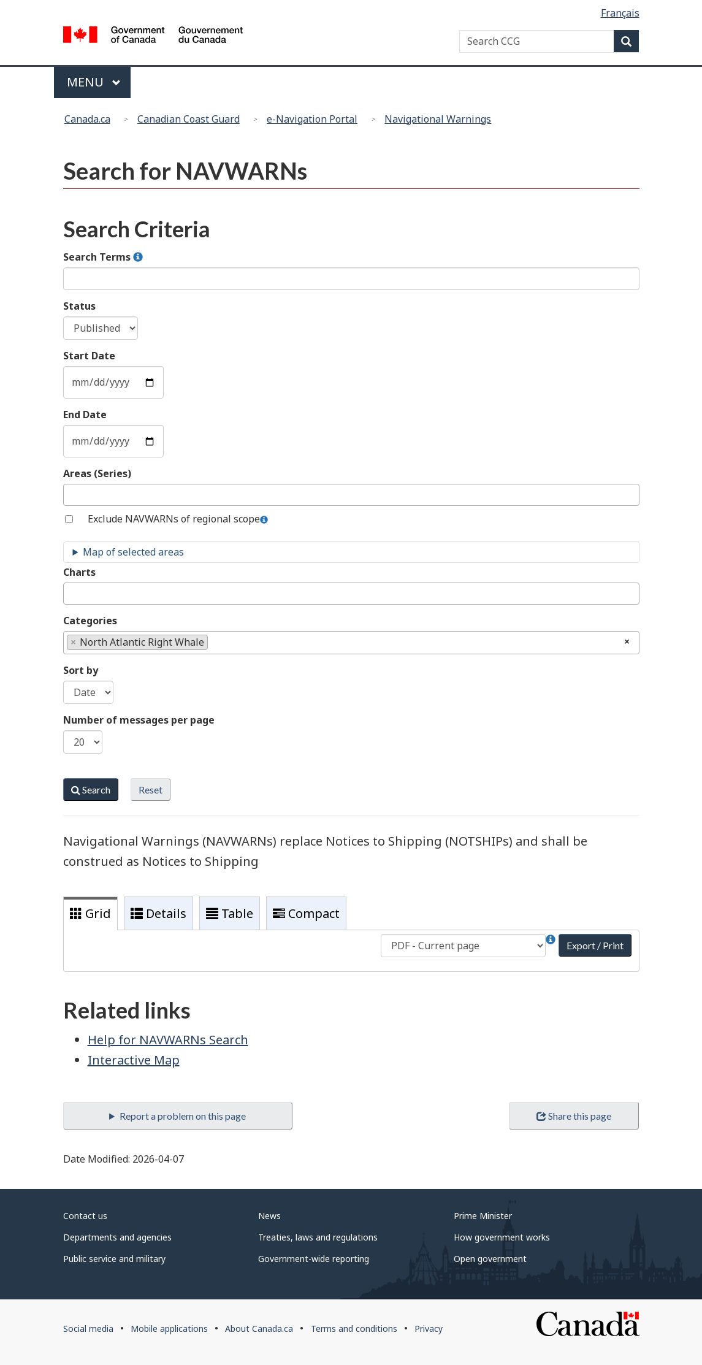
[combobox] (351, 495)
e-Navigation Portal (312, 119)
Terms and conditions (354, 1328)
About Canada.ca (259, 1328)
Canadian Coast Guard (188, 119)
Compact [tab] (306, 913)
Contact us (85, 1216)
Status (79, 306)
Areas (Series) (97, 473)
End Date (85, 414)
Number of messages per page (139, 720)
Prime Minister (483, 1216)
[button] (138, 257)
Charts (79, 572)
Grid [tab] (90, 913)
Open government (490, 1258)
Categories (90, 620)
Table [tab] (229, 913)
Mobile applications (169, 1328)
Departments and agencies (117, 1237)
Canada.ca (87, 119)
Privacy (428, 1328)
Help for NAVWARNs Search (168, 1039)
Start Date (89, 355)
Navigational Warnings (437, 119)
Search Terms (103, 257)
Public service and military (114, 1258)
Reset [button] (150, 789)
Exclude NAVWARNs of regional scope (174, 519)
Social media (88, 1328)
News (269, 1216)
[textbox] (70, 495)
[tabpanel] (351, 951)
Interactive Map (134, 1060)
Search (90, 789)
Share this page (573, 1116)
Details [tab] (158, 913)
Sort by (80, 670)
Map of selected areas (133, 552)
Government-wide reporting (313, 1258)
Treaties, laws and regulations (318, 1237)
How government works (502, 1237)
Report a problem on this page (183, 1116)
